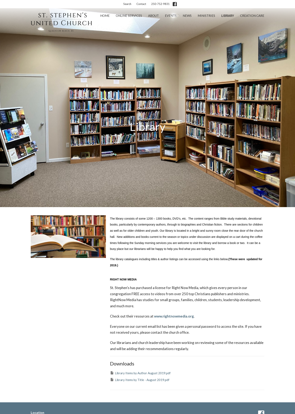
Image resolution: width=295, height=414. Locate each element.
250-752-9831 (160, 4)
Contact (141, 4)
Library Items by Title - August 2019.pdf (139, 380)
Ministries (206, 15)
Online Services (129, 15)
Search (127, 4)
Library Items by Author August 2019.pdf (140, 373)
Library (227, 15)
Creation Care (252, 15)
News (187, 15)
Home (105, 15)
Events (171, 15)
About (153, 15)
